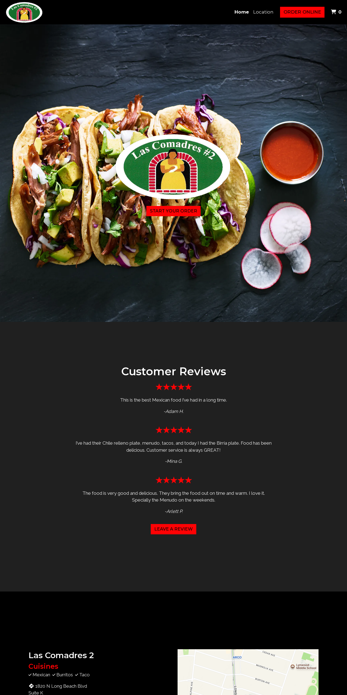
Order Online (302, 12)
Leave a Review (173, 529)
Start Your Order (173, 211)
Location (263, 12)
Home (241, 12)
